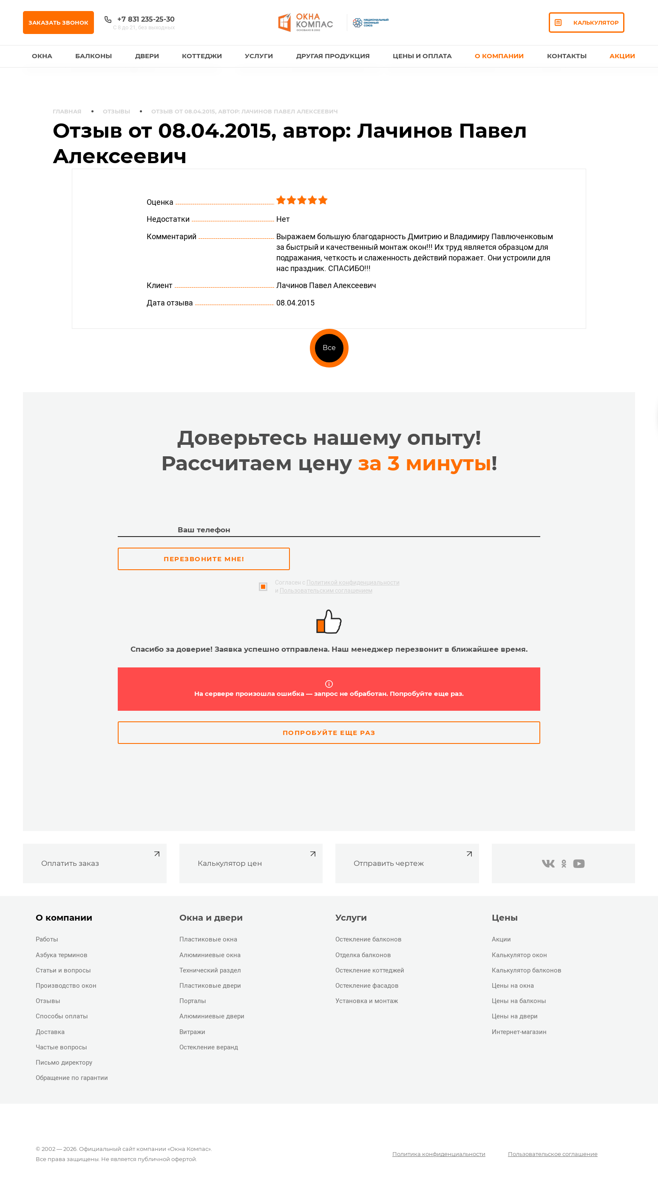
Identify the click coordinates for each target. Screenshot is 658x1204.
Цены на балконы (519, 1001)
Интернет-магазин (519, 1032)
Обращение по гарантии (72, 1078)
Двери (147, 56)
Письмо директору (64, 1062)
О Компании (499, 56)
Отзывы (116, 111)
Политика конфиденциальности (438, 1153)
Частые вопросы (61, 1047)
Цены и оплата (422, 56)
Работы (47, 939)
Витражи (192, 1032)
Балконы (93, 56)
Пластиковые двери (210, 985)
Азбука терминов (62, 955)
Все (329, 348)
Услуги (259, 56)
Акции (622, 56)
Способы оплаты (62, 1016)
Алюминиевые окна (210, 955)
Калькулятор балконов (527, 970)
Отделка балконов (363, 955)
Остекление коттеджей (369, 970)
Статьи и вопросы (63, 970)
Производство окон (66, 985)
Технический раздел (210, 970)
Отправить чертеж (414, 858)
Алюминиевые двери (211, 1016)
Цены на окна (513, 985)
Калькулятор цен (258, 858)
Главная (67, 111)
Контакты (567, 56)
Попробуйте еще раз (329, 733)
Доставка (50, 1032)
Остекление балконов (368, 939)
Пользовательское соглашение (553, 1153)
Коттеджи (202, 56)
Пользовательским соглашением (326, 590)
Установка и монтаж (366, 1001)
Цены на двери (515, 1016)
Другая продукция (333, 56)
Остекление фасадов (367, 985)
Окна (42, 56)
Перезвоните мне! (204, 559)
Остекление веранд (208, 1047)
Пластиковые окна (208, 939)
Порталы (192, 1001)
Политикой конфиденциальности (353, 582)
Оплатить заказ (101, 858)
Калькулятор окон (519, 955)
